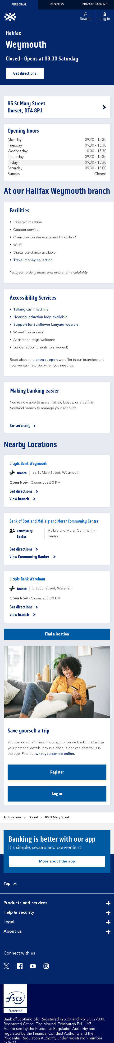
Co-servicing (23, 426)
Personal (19, 4)
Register (57, 772)
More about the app (57, 861)
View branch (22, 499)
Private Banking (95, 4)
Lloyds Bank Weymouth (28, 463)
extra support (47, 360)
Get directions (28, 75)
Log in (57, 793)
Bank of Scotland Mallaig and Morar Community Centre (53, 521)
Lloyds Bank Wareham (27, 579)
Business (57, 4)
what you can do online (55, 754)
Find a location (57, 634)
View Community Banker (32, 557)
